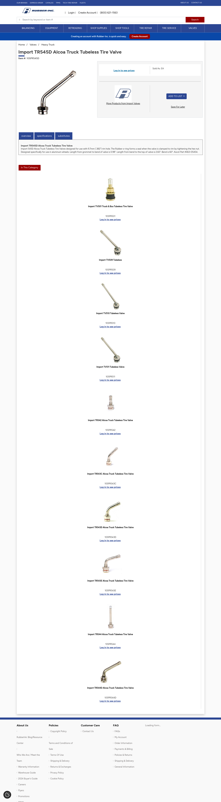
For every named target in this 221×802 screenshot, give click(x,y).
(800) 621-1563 (107, 12)
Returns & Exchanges (60, 767)
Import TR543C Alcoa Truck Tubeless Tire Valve (110, 474)
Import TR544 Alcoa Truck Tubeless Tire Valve (110, 634)
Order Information (123, 743)
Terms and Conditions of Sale (61, 746)
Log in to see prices (123, 70)
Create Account (85, 12)
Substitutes (64, 135)
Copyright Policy (58, 731)
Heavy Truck (47, 44)
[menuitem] (28, 28)
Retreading (75, 28)
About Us (184, 3)
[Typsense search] (101, 20)
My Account (121, 737)
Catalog (49, 3)
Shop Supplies (98, 28)
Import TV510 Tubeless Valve (110, 313)
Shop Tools (122, 28)
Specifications (44, 135)
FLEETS (83, 3)
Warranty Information (28, 767)
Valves (193, 28)
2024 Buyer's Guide (28, 778)
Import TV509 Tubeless (110, 260)
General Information (124, 767)
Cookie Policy (57, 778)
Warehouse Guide (27, 772)
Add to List (175, 96)
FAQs (117, 731)
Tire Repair (145, 28)
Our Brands (22, 3)
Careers (22, 784)
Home (21, 44)
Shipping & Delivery (59, 761)
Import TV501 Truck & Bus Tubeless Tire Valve (110, 206)
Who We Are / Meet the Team (28, 758)
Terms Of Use (57, 755)
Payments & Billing (124, 749)
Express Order (36, 3)
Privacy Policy (57, 772)
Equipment (51, 28)
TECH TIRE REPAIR (70, 3)
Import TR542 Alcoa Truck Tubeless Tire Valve (110, 420)
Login (69, 12)
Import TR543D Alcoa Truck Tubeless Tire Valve (110, 527)
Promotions (24, 796)
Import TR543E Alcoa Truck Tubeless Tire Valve (110, 580)
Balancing (28, 28)
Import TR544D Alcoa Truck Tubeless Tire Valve (110, 688)
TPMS (58, 3)
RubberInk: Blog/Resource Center (29, 740)
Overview (26, 135)
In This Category (29, 167)
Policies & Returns (123, 755)
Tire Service (169, 28)
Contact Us (196, 3)
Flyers (21, 790)
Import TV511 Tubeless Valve (110, 367)
